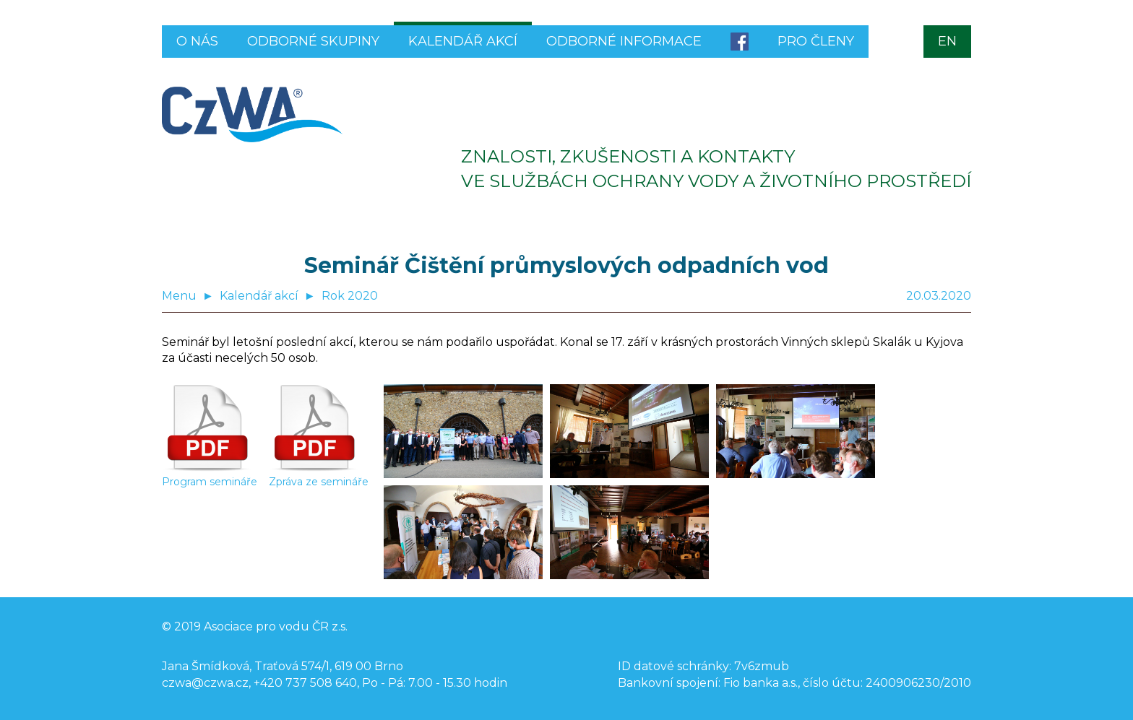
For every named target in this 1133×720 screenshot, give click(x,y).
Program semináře (209, 476)
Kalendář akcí (462, 41)
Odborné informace (624, 41)
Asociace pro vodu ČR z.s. (276, 626)
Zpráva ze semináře (319, 476)
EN (947, 41)
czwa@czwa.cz (205, 683)
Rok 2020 (350, 296)
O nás (197, 41)
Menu (179, 296)
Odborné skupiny (313, 41)
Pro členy (815, 41)
